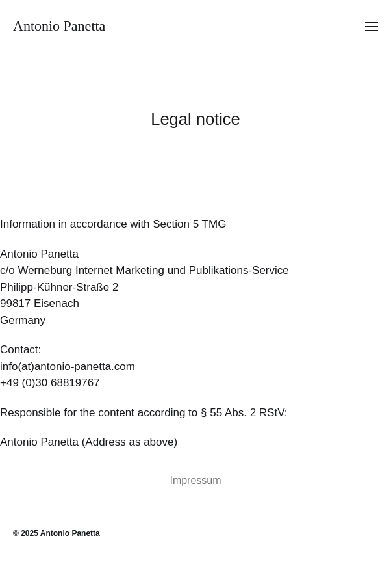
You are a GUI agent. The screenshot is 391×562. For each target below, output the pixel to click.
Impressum (195, 480)
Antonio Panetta (59, 26)
